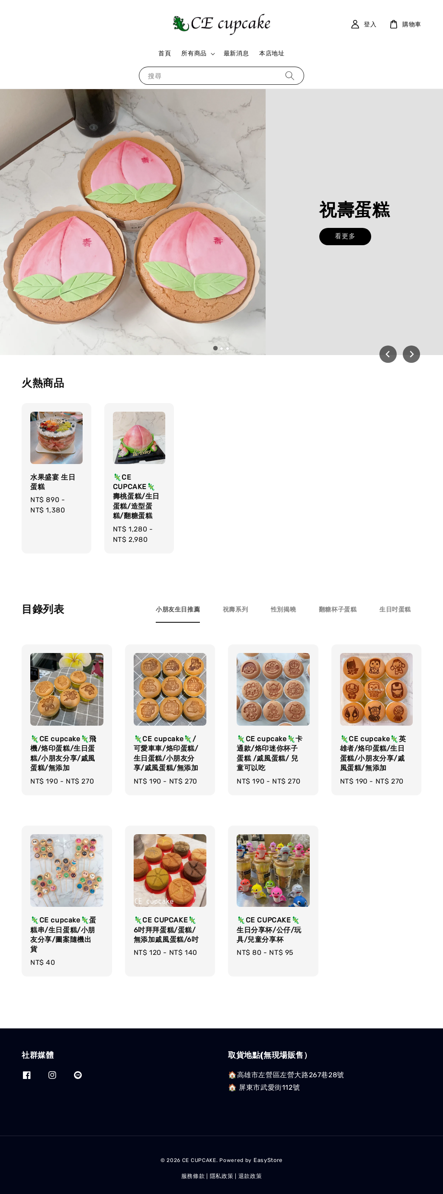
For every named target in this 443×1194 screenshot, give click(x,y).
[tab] (215, 348)
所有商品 (193, 53)
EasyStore (268, 1160)
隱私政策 (222, 1176)
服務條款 (193, 1176)
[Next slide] (411, 354)
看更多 (345, 242)
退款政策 (250, 1176)
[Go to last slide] (388, 354)
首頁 (164, 53)
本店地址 (271, 53)
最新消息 (236, 53)
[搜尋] (290, 75)
